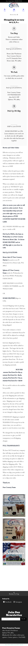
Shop (5, 10)
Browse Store (14, 14)
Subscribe (23, 619)
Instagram (17, 602)
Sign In (14, 10)
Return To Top (14, 593)
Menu (23, 10)
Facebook (7, 602)
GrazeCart (21, 644)
